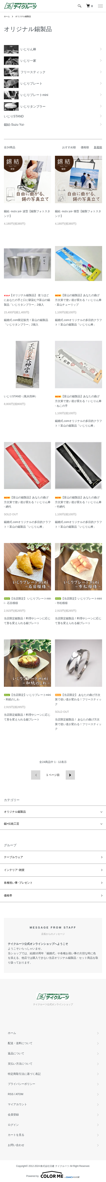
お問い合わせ (16, 1145)
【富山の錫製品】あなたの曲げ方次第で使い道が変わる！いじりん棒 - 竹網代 (78, 502)
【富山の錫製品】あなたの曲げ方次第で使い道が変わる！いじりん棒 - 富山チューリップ (78, 300)
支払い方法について (20, 1063)
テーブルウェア (13, 857)
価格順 (85, 147)
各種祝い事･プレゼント (18, 882)
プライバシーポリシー (21, 1083)
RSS (10, 1094)
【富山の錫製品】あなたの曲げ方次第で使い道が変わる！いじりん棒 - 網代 (27, 502)
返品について (16, 1053)
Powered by (53, 1174)
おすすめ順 (69, 147)
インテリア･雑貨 (14, 869)
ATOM (19, 1094)
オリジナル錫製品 (23, 16)
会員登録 (13, 1114)
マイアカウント (17, 1104)
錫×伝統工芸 (11, 823)
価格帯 (8, 895)
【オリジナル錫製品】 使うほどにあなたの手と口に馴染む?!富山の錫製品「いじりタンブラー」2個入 (27, 300)
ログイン (13, 1124)
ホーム (7, 16)
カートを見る (16, 1134)
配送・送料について (20, 1043)
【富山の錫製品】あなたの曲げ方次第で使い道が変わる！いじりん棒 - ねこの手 (78, 401)
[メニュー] (100, 6)
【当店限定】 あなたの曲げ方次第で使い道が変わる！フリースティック (78, 699)
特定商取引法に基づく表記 (24, 1073)
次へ (70, 775)
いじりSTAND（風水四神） (21, 396)
